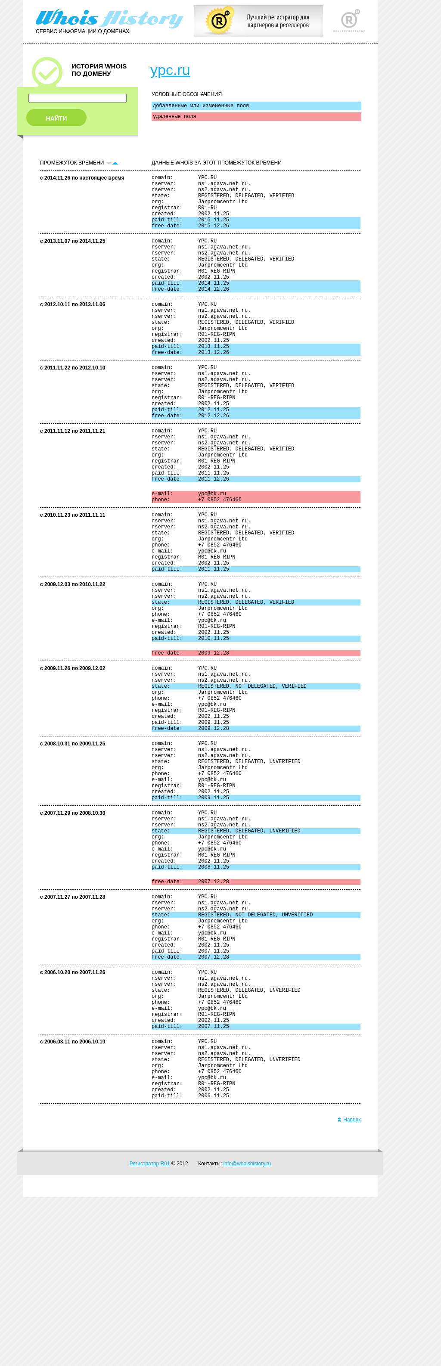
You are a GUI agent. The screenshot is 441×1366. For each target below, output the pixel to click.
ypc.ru (170, 70)
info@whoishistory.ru (247, 1333)
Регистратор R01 (150, 1333)
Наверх (349, 1289)
